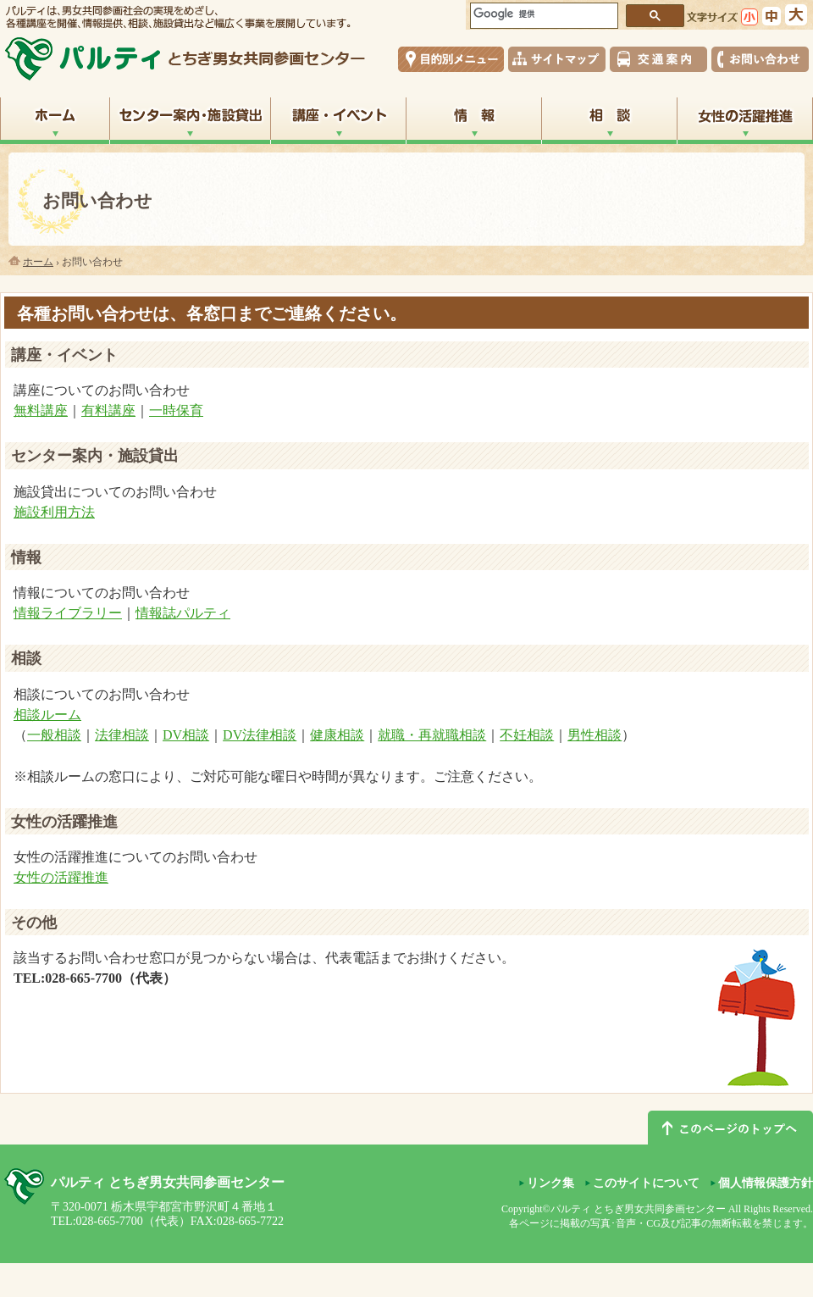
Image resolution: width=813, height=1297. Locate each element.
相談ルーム (47, 714)
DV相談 (186, 735)
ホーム (38, 262)
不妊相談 (527, 735)
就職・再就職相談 (432, 735)
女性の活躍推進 (61, 877)
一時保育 (176, 410)
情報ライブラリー (68, 613)
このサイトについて (646, 1183)
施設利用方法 (54, 512)
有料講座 (108, 410)
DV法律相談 (259, 735)
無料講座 (41, 410)
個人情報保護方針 (765, 1183)
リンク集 (550, 1183)
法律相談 (122, 735)
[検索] (541, 13)
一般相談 (54, 735)
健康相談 (337, 735)
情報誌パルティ (183, 613)
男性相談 (594, 735)
